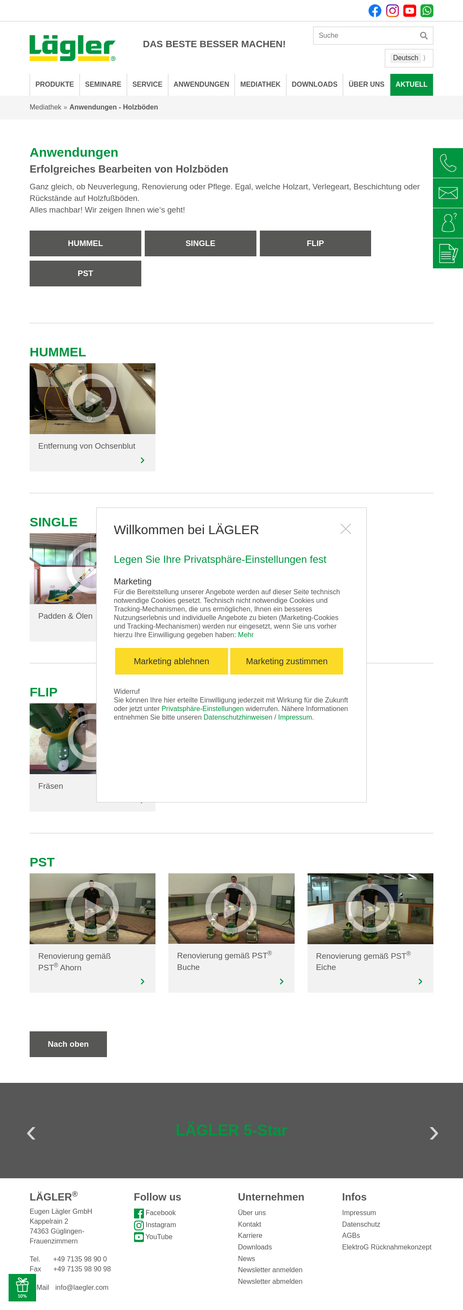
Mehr (245, 634)
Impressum (295, 717)
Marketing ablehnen (171, 661)
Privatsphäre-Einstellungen (202, 708)
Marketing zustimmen (287, 661)
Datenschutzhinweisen (238, 717)
